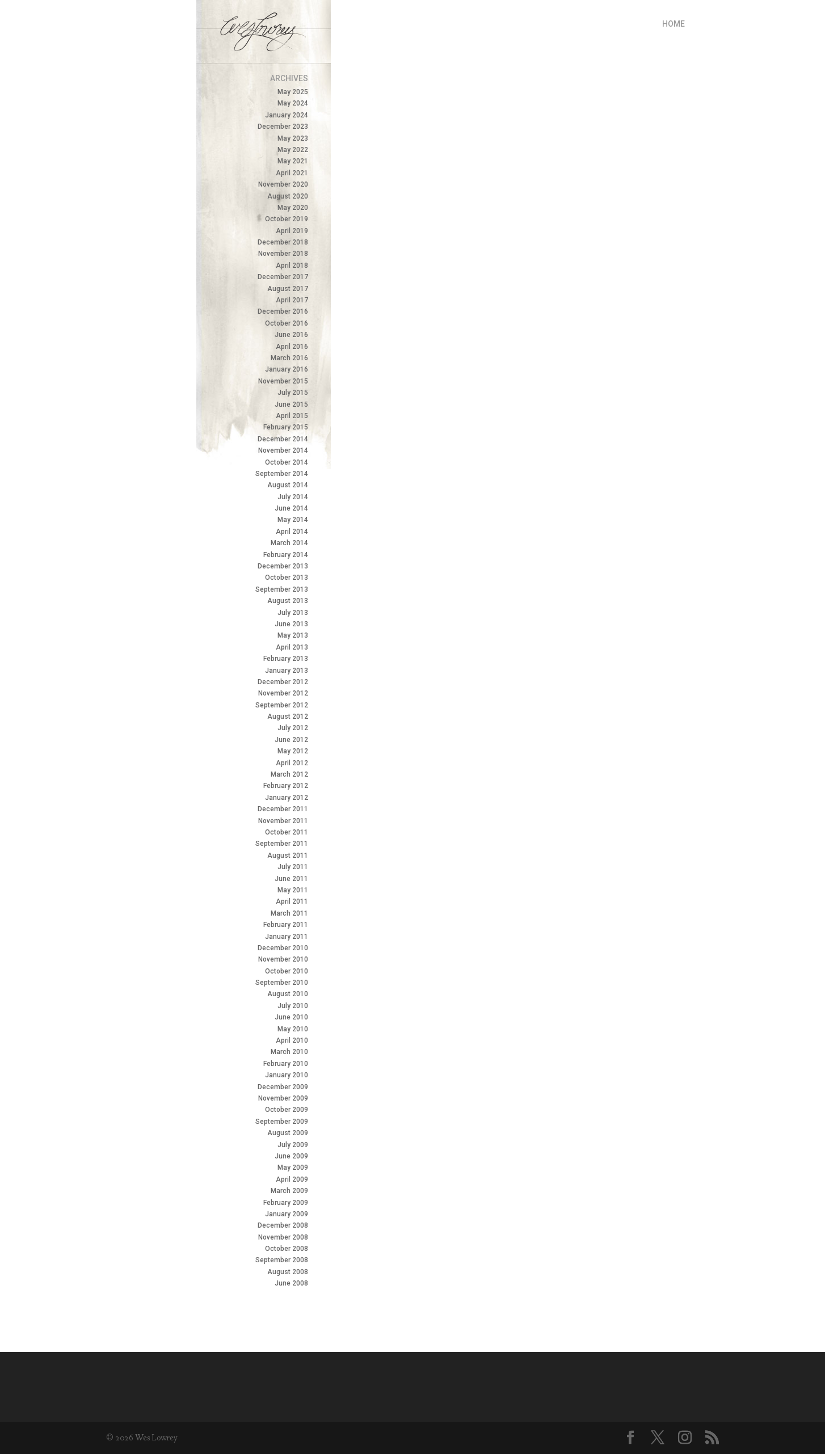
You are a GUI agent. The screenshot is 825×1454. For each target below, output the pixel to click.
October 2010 (286, 971)
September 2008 (281, 1260)
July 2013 (292, 613)
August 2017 (287, 289)
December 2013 (283, 566)
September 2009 (281, 1122)
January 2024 (286, 115)
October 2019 (286, 219)
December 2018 (283, 242)
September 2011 (281, 844)
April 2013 (292, 647)
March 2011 (289, 913)
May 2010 (292, 1029)
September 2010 (281, 983)
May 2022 (292, 150)
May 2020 (292, 208)
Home (673, 23)
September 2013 (281, 589)
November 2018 (283, 254)
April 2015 (292, 416)
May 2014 (292, 520)
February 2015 (285, 427)
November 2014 (283, 450)
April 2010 (292, 1040)
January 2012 (286, 798)
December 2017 (283, 277)
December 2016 (283, 311)
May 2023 (292, 138)
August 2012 (287, 716)
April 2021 (292, 173)
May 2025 (292, 92)
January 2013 (286, 671)
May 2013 (292, 635)
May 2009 (292, 1167)
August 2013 (287, 601)
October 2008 (286, 1249)
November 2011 (283, 821)
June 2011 (291, 879)
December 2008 (283, 1225)
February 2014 (285, 555)
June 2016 (291, 335)
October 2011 (286, 832)
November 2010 (283, 959)
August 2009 (287, 1133)
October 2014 (286, 462)
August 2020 (287, 196)
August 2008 (287, 1272)
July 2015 (292, 393)
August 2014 (287, 485)
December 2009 (283, 1087)
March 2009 (289, 1191)
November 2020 (283, 184)
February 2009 (285, 1203)
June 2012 (291, 740)
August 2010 (287, 994)
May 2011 (292, 890)
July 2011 (292, 867)
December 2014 (283, 439)
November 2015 (283, 381)
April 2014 (292, 532)
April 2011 (292, 901)
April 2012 (292, 763)
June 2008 (291, 1283)
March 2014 (289, 543)
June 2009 (291, 1156)
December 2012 (283, 682)
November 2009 (283, 1098)
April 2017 (292, 300)
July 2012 (292, 728)
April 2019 (292, 231)
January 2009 (286, 1214)
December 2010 (283, 948)
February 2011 (285, 925)
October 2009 (286, 1110)
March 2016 (289, 358)
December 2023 (283, 126)
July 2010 (292, 1006)
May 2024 (292, 103)
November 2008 (283, 1237)
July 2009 (292, 1145)
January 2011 (286, 937)
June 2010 (291, 1017)
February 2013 (285, 659)
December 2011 (283, 809)
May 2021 (292, 161)
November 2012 (283, 693)
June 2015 (291, 404)
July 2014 (292, 497)
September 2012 (281, 705)
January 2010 (286, 1075)
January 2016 (286, 369)
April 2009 (292, 1179)
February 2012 (285, 786)
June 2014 (291, 508)
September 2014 (281, 474)
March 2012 (289, 774)
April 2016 (292, 347)
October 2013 (286, 577)
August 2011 (287, 855)
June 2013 (291, 624)
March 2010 (289, 1052)
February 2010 (285, 1064)
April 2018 (292, 265)
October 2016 (286, 323)
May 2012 (292, 751)
